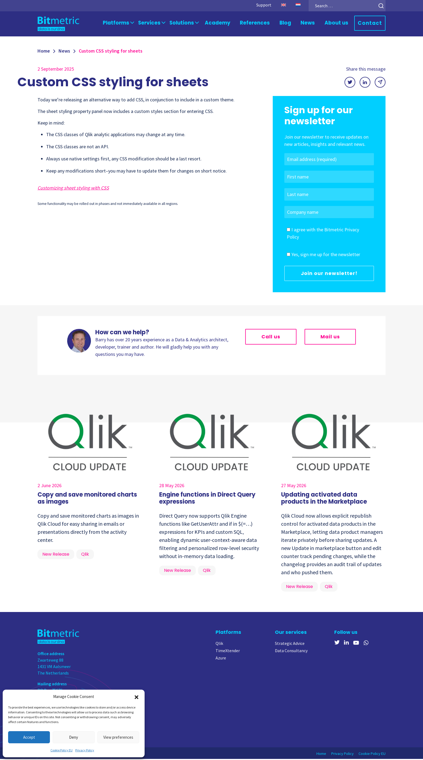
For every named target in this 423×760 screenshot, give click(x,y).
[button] (136, 696)
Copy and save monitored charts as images (87, 499)
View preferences (118, 737)
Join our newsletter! (329, 274)
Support (257, 5)
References (261, 23)
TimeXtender (228, 651)
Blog (290, 23)
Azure (221, 659)
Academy (226, 23)
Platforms (130, 23)
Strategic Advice (290, 644)
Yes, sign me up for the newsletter (325, 255)
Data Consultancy (291, 651)
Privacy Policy (84, 750)
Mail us (330, 337)
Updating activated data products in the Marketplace (324, 499)
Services (161, 23)
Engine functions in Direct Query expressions (207, 499)
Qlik (219, 644)
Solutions (192, 23)
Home (43, 52)
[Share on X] (349, 83)
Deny (73, 737)
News (312, 23)
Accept (29, 737)
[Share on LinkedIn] (365, 83)
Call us (270, 337)
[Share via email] (380, 83)
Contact (371, 23)
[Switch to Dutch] (292, 5)
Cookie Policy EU (61, 750)
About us (339, 23)
